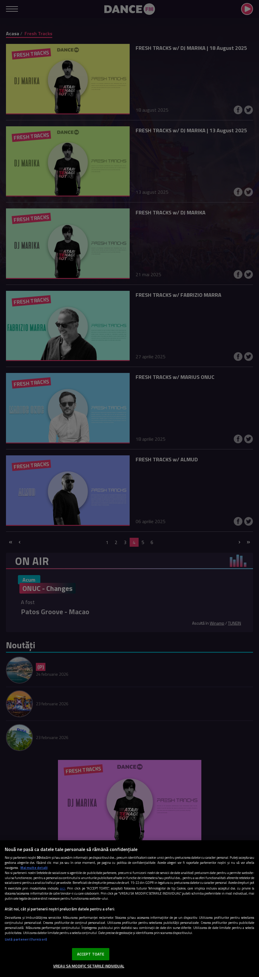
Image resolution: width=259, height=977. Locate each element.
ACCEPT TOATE (91, 954)
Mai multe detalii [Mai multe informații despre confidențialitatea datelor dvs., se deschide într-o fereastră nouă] (33, 867)
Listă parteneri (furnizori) (26, 939)
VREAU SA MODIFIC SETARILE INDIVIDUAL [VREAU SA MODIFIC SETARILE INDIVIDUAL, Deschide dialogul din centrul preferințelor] (88, 966)
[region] (129, 908)
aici (62, 888)
